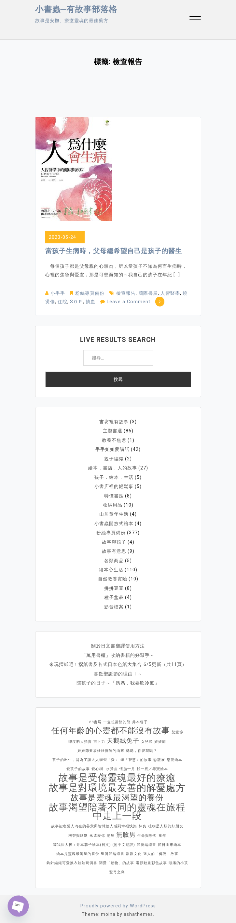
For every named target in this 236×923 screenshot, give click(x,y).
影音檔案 (114, 603)
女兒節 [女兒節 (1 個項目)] (147, 738)
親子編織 (114, 458)
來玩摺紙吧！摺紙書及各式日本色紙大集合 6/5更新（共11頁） (118, 661)
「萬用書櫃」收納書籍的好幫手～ (118, 652)
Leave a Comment (128, 301)
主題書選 (112, 430)
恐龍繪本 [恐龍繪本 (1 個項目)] (174, 756)
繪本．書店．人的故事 (112, 467)
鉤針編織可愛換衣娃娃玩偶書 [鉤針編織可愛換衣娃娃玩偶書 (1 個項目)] (72, 859)
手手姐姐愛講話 (112, 449)
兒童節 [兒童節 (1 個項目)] (177, 728)
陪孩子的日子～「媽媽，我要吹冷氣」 (118, 679)
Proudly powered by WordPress (118, 902)
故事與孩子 (114, 540)
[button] (195, 17)
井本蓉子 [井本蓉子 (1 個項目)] (140, 718)
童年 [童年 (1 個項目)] (162, 832)
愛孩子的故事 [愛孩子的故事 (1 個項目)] (78, 765)
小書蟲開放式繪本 (113, 521)
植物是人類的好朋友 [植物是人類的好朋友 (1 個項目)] (165, 823)
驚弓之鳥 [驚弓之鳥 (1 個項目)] (117, 868)
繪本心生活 (111, 567)
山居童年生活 (114, 512)
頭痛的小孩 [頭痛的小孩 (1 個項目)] (178, 859)
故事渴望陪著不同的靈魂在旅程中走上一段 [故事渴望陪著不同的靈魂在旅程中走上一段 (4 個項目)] (117, 807)
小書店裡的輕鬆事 (113, 485)
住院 (62, 301)
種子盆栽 (114, 594)
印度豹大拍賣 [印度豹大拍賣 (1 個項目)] (80, 738)
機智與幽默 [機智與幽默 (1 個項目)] (78, 832)
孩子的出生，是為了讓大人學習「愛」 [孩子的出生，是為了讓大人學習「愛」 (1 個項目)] (85, 756)
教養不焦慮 (114, 439)
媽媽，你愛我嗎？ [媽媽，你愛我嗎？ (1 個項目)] (141, 747)
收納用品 (112, 503)
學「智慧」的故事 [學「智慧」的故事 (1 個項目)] (136, 756)
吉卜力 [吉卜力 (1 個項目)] (99, 738)
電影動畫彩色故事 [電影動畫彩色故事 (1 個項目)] (151, 859)
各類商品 (114, 558)
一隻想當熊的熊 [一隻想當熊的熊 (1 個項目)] (117, 718)
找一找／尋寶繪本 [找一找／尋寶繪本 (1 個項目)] (152, 765)
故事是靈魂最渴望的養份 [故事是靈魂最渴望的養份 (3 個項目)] (117, 794)
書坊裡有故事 (114, 421)
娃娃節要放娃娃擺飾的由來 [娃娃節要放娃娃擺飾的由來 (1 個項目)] (100, 747)
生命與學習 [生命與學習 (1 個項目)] (147, 832)
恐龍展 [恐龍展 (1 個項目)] (159, 756)
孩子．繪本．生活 (113, 476)
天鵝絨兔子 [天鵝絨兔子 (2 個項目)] (123, 737)
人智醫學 (170, 293)
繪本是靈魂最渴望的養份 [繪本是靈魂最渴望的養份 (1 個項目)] (77, 850)
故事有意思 (114, 549)
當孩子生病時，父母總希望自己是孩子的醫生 (113, 251)
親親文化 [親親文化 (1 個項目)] (134, 850)
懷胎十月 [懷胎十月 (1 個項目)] (127, 765)
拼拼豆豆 (114, 585)
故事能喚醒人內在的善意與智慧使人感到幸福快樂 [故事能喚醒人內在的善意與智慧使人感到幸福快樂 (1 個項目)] (94, 823)
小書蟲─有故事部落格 (76, 9)
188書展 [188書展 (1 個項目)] (94, 718)
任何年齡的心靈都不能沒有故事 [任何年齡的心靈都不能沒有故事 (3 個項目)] (110, 727)
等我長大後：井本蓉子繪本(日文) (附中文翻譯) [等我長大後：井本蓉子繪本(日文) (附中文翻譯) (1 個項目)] (94, 841)
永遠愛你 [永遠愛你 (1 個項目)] (97, 832)
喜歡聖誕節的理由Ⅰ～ (118, 670)
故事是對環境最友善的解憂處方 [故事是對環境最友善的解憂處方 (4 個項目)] (117, 784)
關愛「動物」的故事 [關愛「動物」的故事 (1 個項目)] (116, 859)
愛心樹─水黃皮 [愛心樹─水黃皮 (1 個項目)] (104, 765)
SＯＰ (76, 301)
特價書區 (114, 494)
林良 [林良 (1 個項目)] (142, 823)
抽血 (90, 301)
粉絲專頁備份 (89, 293)
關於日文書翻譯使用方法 (118, 642)
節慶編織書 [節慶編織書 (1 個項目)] (146, 841)
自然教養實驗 (112, 576)
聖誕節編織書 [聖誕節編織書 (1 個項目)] (112, 850)
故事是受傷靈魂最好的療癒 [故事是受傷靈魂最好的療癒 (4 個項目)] (117, 774)
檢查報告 (126, 293)
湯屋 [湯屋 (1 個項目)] (111, 832)
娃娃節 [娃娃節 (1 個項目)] (160, 738)
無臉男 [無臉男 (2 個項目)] (126, 831)
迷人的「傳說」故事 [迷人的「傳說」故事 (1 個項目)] (160, 850)
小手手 (57, 293)
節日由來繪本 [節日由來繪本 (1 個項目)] (169, 841)
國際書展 (148, 293)
